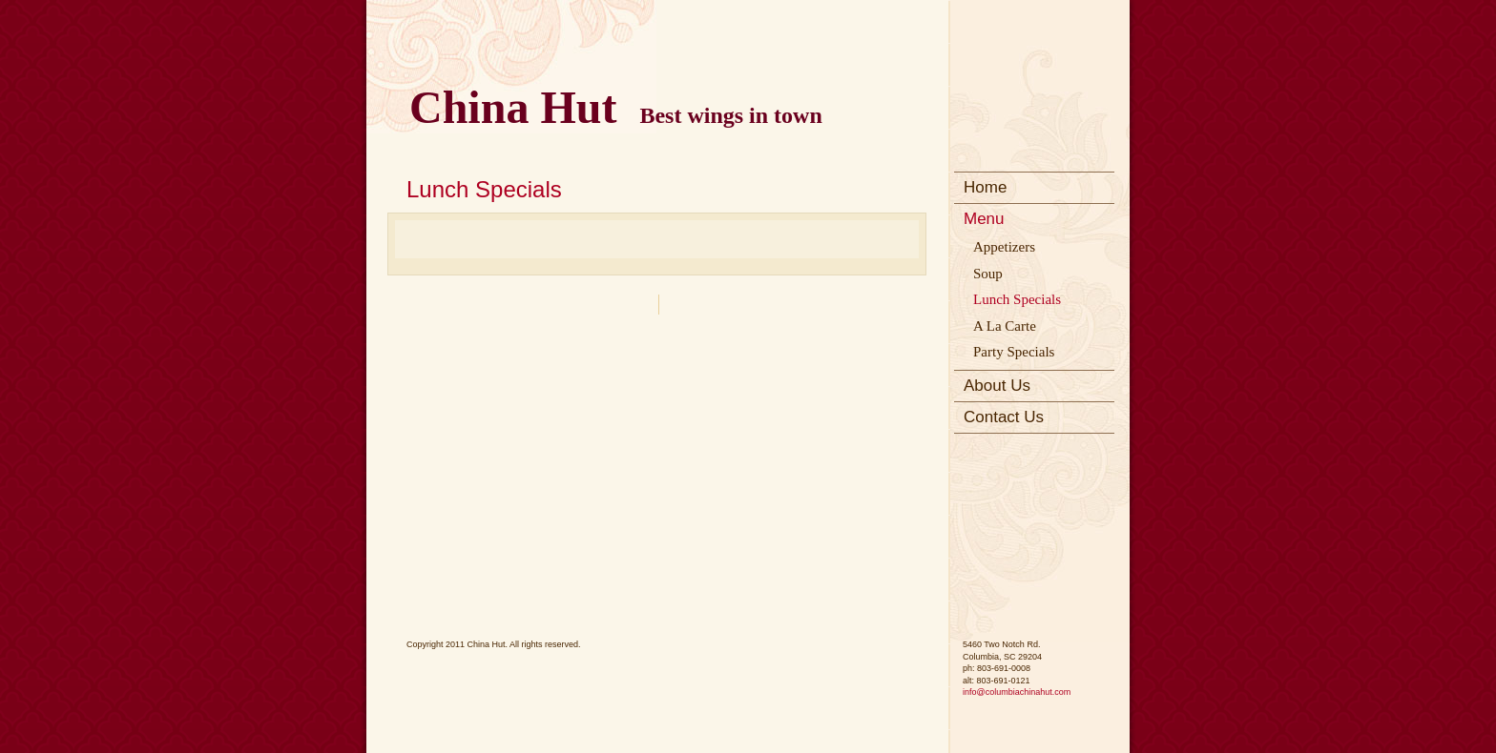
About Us (997, 385)
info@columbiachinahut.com (1016, 692)
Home (985, 187)
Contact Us (1004, 417)
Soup (988, 273)
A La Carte (1004, 326)
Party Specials (1013, 351)
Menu (984, 219)
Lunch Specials (1017, 299)
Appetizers (1004, 246)
